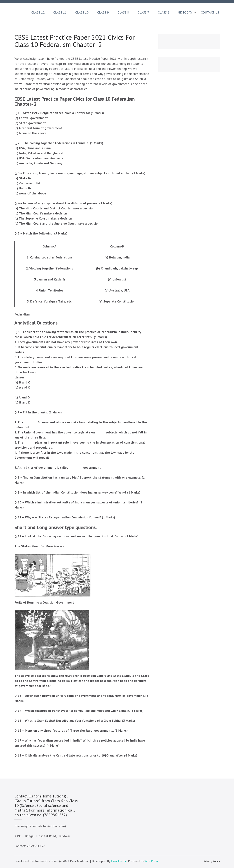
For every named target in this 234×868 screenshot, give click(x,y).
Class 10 (82, 12)
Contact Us (210, 12)
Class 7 (143, 12)
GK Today (185, 12)
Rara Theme (119, 861)
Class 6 (163, 12)
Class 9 (103, 12)
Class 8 (123, 12)
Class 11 (60, 12)
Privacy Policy (212, 861)
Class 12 (38, 12)
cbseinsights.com (34, 58)
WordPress (151, 861)
